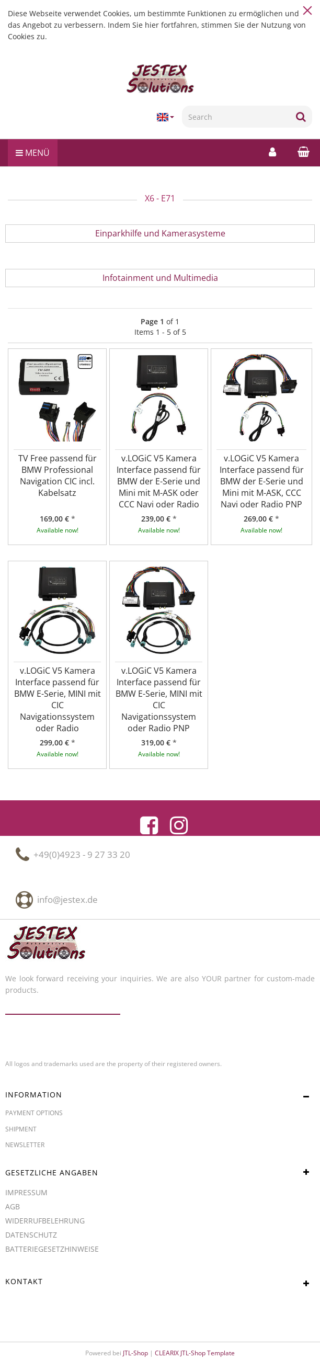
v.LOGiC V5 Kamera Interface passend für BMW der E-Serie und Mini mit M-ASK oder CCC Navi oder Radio (159, 481)
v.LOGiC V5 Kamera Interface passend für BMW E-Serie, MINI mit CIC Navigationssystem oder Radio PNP (159, 699)
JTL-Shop (135, 1353)
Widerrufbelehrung (45, 1221)
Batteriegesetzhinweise (52, 1249)
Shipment (21, 1129)
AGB (12, 1206)
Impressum (26, 1192)
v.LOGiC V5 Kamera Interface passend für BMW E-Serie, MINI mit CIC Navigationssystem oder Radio (57, 699)
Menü (33, 152)
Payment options (34, 1112)
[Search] (236, 117)
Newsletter (24, 1144)
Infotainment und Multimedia (160, 278)
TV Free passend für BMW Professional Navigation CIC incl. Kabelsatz (57, 475)
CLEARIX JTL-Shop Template (195, 1353)
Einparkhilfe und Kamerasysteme (160, 233)
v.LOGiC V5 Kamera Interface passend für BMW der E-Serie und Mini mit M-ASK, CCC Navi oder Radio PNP (262, 481)
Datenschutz (31, 1235)
